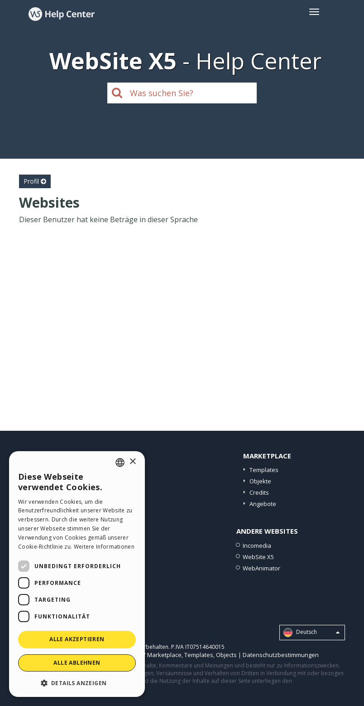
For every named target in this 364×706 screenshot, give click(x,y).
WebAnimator (261, 568)
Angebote (262, 504)
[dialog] (77, 574)
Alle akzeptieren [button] (76, 639)
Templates (263, 470)
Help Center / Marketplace (146, 655)
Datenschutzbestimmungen (281, 655)
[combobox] (120, 462)
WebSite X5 (258, 557)
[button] (77, 682)
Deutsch (311, 632)
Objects (226, 655)
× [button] (132, 461)
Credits (259, 492)
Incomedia (257, 545)
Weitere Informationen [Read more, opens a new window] (104, 546)
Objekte (260, 481)
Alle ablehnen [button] (76, 663)
